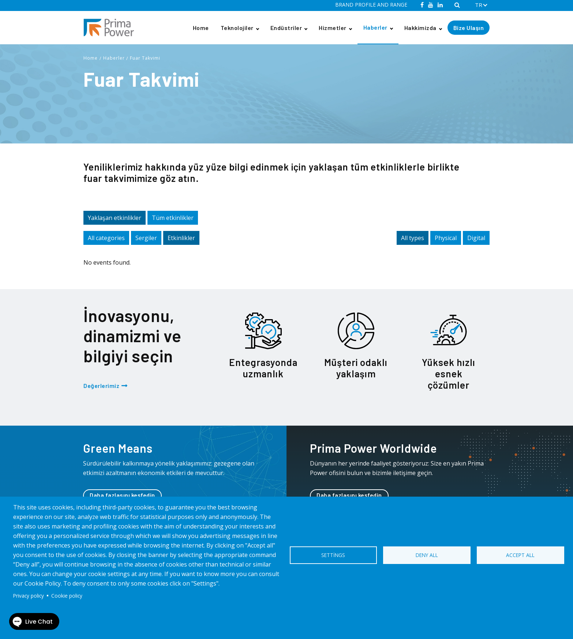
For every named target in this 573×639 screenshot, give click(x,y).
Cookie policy (66, 595)
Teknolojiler (237, 27)
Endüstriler (286, 27)
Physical (446, 238)
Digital (476, 238)
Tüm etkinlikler (173, 218)
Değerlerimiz (101, 385)
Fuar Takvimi (145, 58)
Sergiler (146, 238)
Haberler (375, 27)
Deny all (427, 555)
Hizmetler (333, 27)
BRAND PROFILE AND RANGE (371, 4)
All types (412, 238)
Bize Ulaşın (468, 27)
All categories (106, 238)
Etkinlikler (181, 238)
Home (201, 27)
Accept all (520, 555)
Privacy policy (28, 595)
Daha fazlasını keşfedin (122, 495)
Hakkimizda (420, 27)
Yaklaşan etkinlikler (114, 218)
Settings (333, 555)
